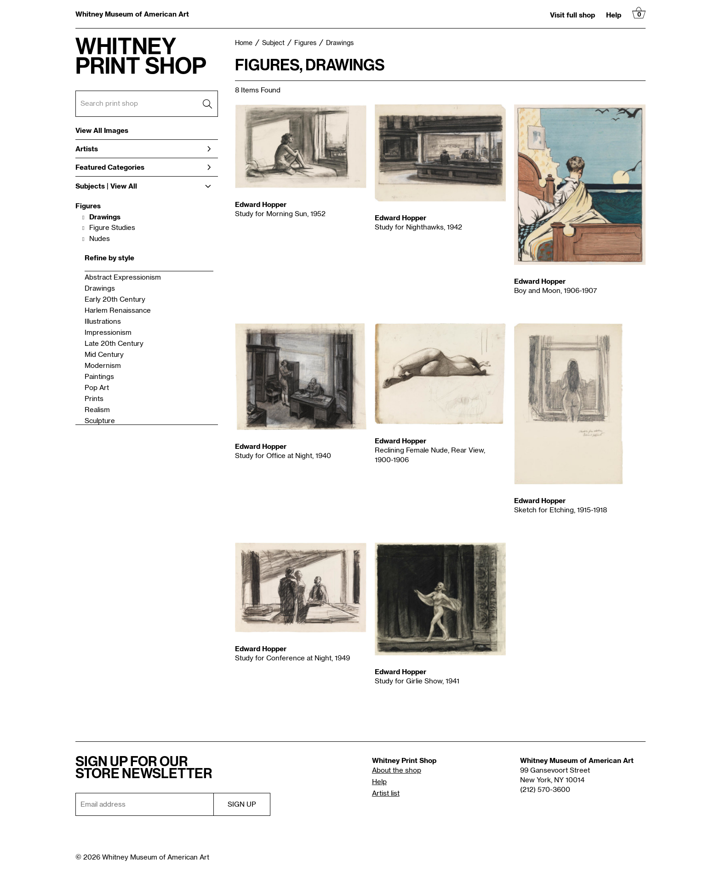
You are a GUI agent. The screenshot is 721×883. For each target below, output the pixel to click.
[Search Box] (146, 104)
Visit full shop (572, 15)
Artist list (386, 793)
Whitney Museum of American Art (132, 14)
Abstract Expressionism (123, 277)
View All (123, 186)
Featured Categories (143, 167)
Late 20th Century (114, 343)
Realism (97, 410)
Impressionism (108, 332)
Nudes (99, 238)
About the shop (396, 770)
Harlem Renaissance (118, 310)
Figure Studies (112, 227)
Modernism (103, 365)
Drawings (104, 216)
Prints (94, 399)
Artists (143, 148)
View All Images (101, 130)
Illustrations (103, 321)
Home (243, 43)
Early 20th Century (115, 299)
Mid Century (104, 354)
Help (613, 15)
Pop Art (97, 387)
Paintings (99, 376)
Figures (88, 205)
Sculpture (100, 421)
